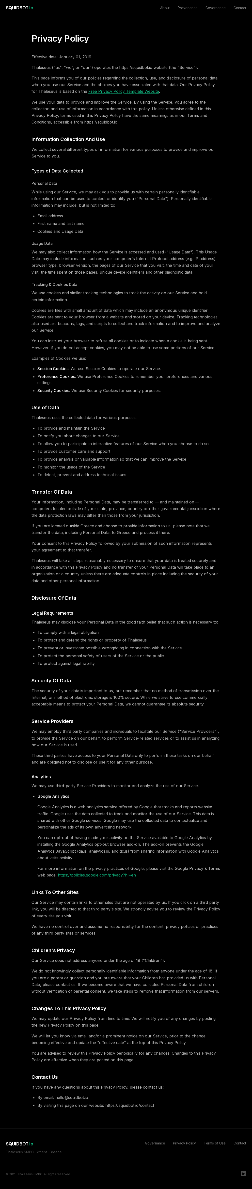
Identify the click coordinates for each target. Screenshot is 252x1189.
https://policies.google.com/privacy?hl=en (97, 875)
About (165, 8)
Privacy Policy (184, 1143)
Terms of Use (215, 1143)
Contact (240, 8)
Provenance (188, 8)
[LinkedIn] (243, 1174)
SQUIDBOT (19, 7)
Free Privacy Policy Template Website (123, 91)
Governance (215, 8)
